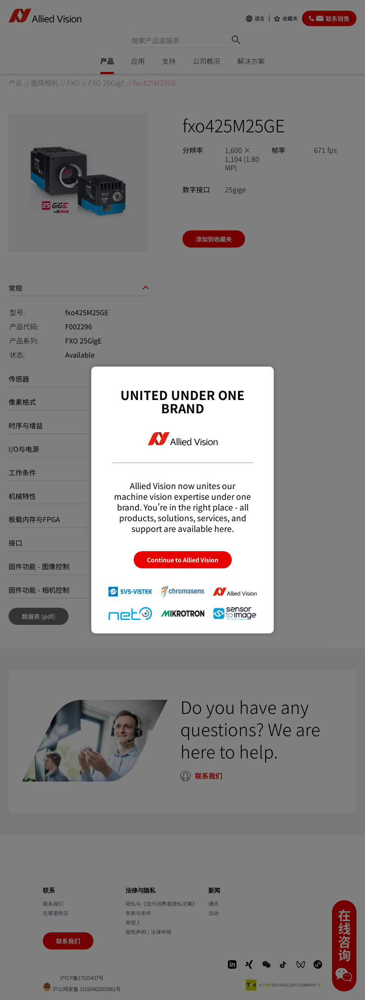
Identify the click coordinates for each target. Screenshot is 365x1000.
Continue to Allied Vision (182, 559)
